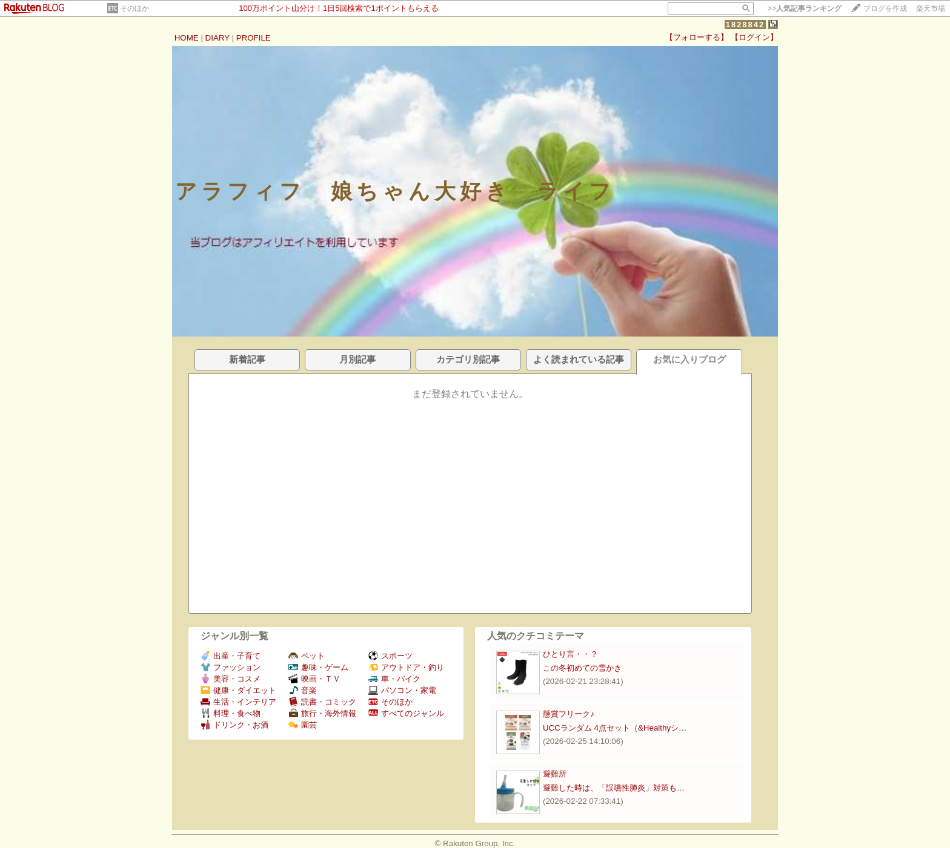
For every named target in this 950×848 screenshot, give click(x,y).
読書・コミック (322, 701)
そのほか (134, 8)
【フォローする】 (696, 37)
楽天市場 (930, 8)
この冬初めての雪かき (582, 667)
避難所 (554, 773)
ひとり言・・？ (570, 654)
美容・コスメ (231, 678)
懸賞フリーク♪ (568, 713)
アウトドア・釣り (406, 667)
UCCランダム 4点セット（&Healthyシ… (614, 727)
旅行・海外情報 (322, 713)
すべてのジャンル (406, 713)
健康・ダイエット (238, 690)
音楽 (302, 690)
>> (805, 8)
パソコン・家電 (402, 690)
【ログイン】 (754, 37)
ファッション (231, 667)
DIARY (217, 37)
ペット (306, 655)
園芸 (302, 724)
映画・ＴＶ (314, 678)
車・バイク (394, 678)
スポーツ (390, 655)
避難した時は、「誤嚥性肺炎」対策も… (614, 787)
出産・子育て (231, 655)
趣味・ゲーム (318, 667)
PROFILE (253, 37)
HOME (186, 37)
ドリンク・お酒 (234, 724)
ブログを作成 (885, 8)
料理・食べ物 (231, 713)
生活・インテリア (238, 701)
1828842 (745, 24)
